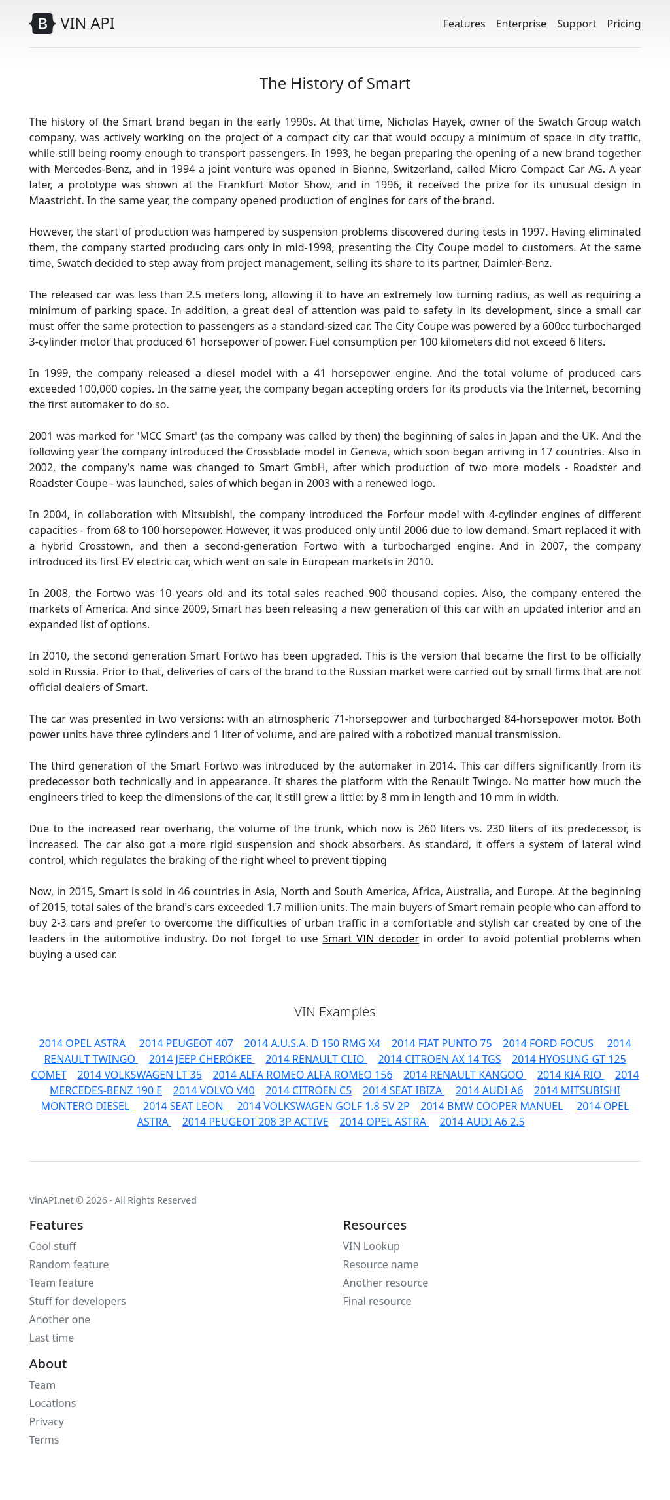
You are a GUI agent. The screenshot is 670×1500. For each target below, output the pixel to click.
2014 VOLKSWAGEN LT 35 (140, 1074)
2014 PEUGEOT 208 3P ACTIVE (255, 1122)
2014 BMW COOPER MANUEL (492, 1106)
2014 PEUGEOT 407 (186, 1043)
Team (42, 1385)
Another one (60, 1319)
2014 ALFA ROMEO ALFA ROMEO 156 (302, 1074)
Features (464, 23)
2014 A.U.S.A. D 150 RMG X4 (312, 1043)
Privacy (46, 1421)
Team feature (61, 1283)
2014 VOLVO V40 (214, 1090)
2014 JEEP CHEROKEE (202, 1059)
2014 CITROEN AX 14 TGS (439, 1059)
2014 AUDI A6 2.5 (482, 1122)
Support (576, 23)
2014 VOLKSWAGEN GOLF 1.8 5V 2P (323, 1106)
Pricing (624, 23)
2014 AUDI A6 (489, 1090)
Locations (52, 1403)
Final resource (377, 1301)
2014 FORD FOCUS (549, 1043)
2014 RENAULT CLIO (316, 1059)
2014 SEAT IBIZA (403, 1090)
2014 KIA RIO (571, 1074)
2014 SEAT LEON (184, 1106)
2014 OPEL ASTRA (84, 1043)
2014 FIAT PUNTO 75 (442, 1043)
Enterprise (521, 23)
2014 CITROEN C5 (308, 1090)
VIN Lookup (371, 1246)
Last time (52, 1337)
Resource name (381, 1264)
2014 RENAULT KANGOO (464, 1074)
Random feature (69, 1264)
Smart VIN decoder (370, 938)
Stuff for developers (77, 1301)
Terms (44, 1440)
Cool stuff (52, 1246)
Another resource (386, 1283)
